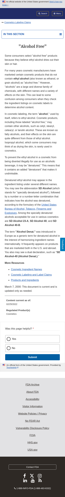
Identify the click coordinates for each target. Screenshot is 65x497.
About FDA (32, 392)
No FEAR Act (32, 421)
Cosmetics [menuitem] (11, 314)
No (13, 348)
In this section (13, 34)
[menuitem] (32, 303)
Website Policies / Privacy (32, 413)
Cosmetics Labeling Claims (17, 22)
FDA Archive (32, 384)
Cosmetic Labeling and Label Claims (31, 274)
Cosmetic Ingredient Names (26, 269)
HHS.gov (32, 442)
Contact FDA (32, 467)
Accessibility (32, 399)
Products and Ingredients (25, 280)
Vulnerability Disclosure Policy (32, 428)
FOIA (32, 435)
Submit (32, 357)
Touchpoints (11, 367)
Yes (14, 338)
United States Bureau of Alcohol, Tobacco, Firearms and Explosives (31, 208)
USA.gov (32, 449)
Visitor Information (32, 406)
